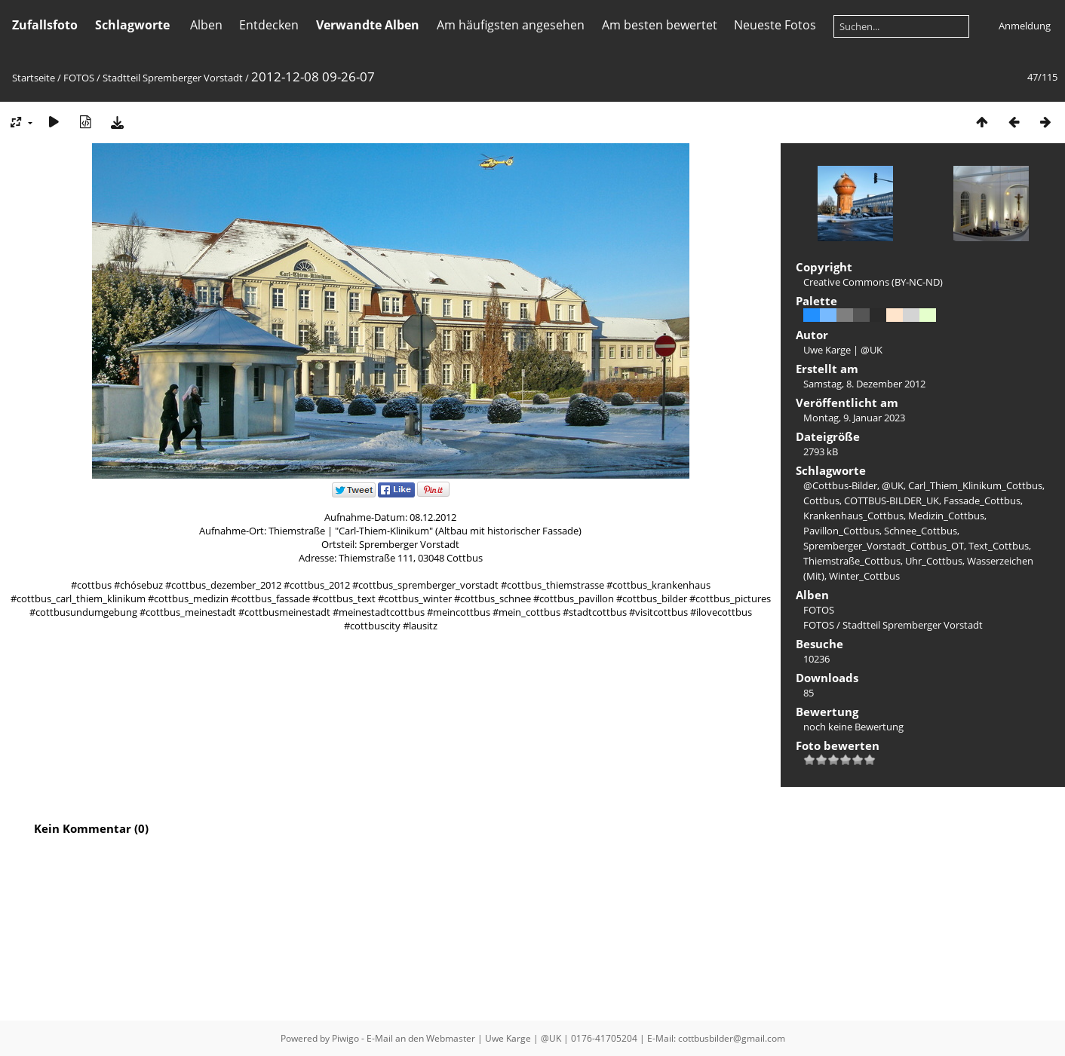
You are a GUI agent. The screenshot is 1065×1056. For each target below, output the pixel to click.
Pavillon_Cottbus (841, 530)
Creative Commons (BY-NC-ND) (873, 282)
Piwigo (345, 1038)
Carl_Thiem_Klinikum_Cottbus (975, 485)
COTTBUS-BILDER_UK (891, 500)
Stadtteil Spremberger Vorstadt (173, 77)
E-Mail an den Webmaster (421, 1038)
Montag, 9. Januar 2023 (854, 417)
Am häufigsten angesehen (511, 25)
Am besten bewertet (659, 25)
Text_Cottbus (998, 545)
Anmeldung (1025, 25)
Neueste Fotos (775, 25)
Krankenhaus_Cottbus (853, 515)
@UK (893, 485)
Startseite (33, 77)
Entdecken (269, 25)
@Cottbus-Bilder (840, 485)
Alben (206, 25)
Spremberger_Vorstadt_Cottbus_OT (883, 545)
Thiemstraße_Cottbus (852, 561)
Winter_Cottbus (864, 576)
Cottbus (821, 500)
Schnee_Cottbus (920, 530)
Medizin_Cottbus (946, 515)
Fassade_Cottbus (982, 500)
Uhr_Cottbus (933, 561)
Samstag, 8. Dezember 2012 (864, 383)
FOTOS (78, 77)
